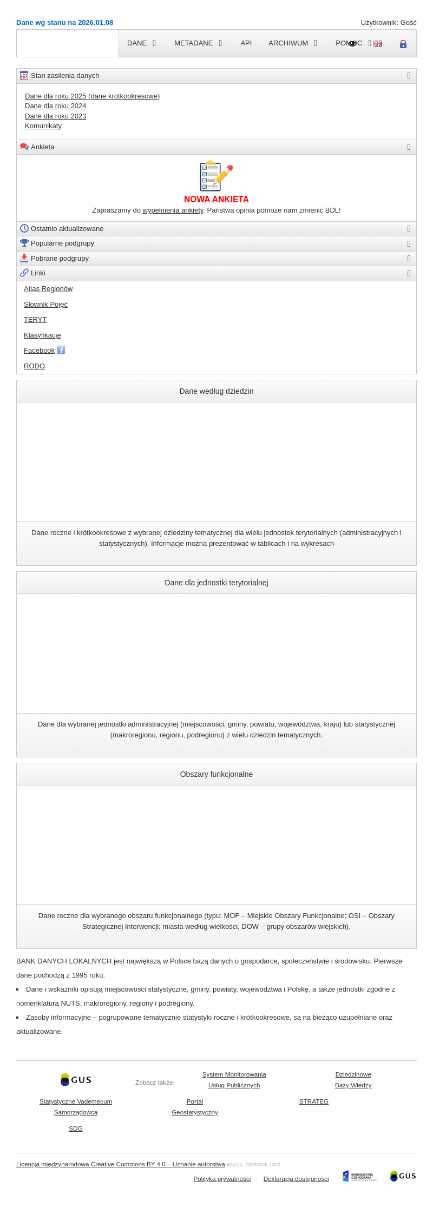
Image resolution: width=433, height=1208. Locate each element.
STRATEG (314, 1101)
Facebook (39, 350)
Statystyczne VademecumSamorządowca (76, 1106)
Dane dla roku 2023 (55, 116)
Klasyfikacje (42, 335)
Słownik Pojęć (46, 304)
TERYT (35, 319)
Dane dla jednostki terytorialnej (216, 604)
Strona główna (39, 43)
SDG (75, 1128)
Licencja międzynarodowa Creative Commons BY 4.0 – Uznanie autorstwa (120, 1163)
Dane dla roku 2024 (55, 106)
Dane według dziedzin (216, 413)
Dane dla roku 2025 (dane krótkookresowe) (92, 96)
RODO (34, 366)
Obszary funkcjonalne (216, 796)
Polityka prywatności (222, 1178)
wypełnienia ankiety (173, 210)
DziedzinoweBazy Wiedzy (353, 1079)
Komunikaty (43, 126)
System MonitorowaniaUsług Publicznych (234, 1079)
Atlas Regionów (48, 289)
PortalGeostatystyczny (195, 1106)
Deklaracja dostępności (296, 1178)
